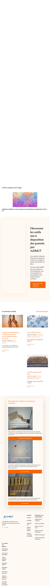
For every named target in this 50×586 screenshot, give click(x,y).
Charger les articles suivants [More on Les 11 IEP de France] (30, 345)
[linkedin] (7, 527)
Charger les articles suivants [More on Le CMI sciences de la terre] (30, 386)
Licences (36, 377)
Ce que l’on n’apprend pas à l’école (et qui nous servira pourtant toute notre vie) (10, 335)
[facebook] (2, 527)
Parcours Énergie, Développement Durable (34, 378)
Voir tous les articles (42, 311)
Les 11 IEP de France (34, 332)
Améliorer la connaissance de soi (9, 341)
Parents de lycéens (34, 335)
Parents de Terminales (35, 337)
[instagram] (4, 527)
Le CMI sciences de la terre (34, 373)
